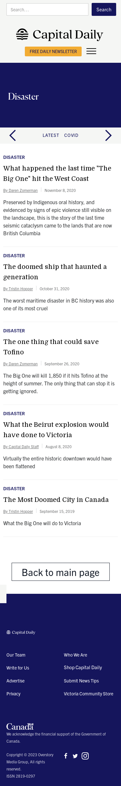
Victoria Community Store (88, 693)
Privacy (13, 693)
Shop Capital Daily (83, 667)
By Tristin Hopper (18, 288)
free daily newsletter (53, 51)
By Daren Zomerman (20, 190)
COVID (71, 135)
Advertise (15, 680)
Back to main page (61, 572)
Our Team (15, 655)
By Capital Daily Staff (21, 446)
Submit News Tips (81, 680)
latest (51, 135)
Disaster (14, 157)
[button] (91, 51)
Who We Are (75, 655)
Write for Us (17, 667)
